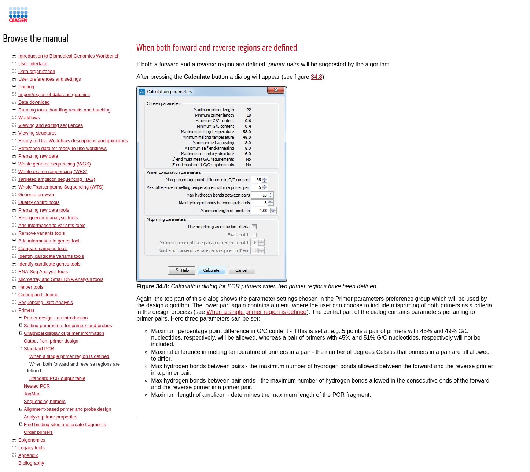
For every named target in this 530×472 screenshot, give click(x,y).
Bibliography (31, 463)
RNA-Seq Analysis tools (43, 271)
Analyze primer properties (50, 417)
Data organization (36, 71)
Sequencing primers (45, 401)
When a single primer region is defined (69, 356)
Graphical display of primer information (64, 333)
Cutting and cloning (38, 294)
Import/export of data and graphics (54, 94)
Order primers (38, 432)
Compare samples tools (42, 248)
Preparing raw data (38, 156)
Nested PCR (37, 386)
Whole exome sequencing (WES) (52, 171)
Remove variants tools (41, 233)
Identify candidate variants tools (51, 256)
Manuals (38, 18)
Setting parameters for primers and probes (68, 325)
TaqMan (32, 393)
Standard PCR (39, 348)
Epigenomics (31, 440)
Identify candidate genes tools (49, 264)
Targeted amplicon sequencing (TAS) (56, 179)
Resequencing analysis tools (48, 217)
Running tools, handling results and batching (64, 110)
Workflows (29, 117)
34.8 (316, 77)
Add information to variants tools (51, 225)
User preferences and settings (49, 79)
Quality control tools (38, 202)
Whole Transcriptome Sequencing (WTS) (61, 187)
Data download (33, 102)
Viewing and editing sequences (50, 125)
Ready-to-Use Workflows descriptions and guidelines (73, 140)
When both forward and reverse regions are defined (216, 48)
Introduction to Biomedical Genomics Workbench (68, 56)
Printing (26, 86)
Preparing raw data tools (43, 210)
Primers (26, 310)
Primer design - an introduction (56, 318)
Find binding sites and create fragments (65, 424)
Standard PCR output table (57, 378)
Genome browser (36, 194)
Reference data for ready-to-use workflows (62, 148)
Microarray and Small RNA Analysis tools (60, 279)
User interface (33, 63)
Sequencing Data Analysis (45, 302)
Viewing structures (37, 133)
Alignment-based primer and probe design (67, 409)
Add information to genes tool (48, 241)
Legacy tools (31, 447)
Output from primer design (51, 341)
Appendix (28, 455)
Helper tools (30, 287)
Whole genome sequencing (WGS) (54, 164)
